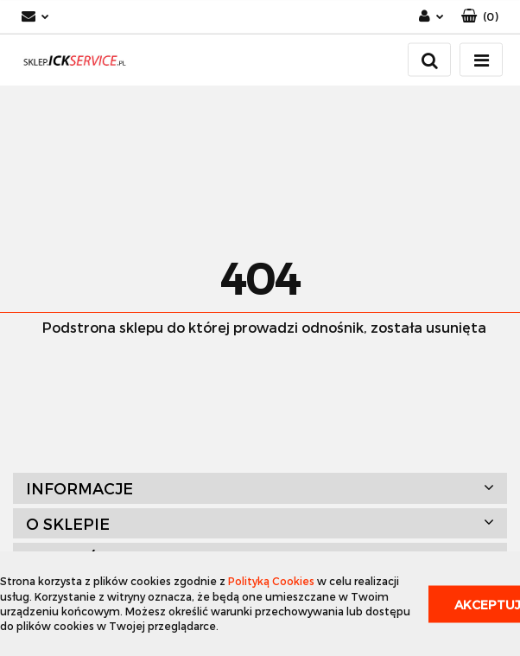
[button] (480, 17)
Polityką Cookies (271, 581)
